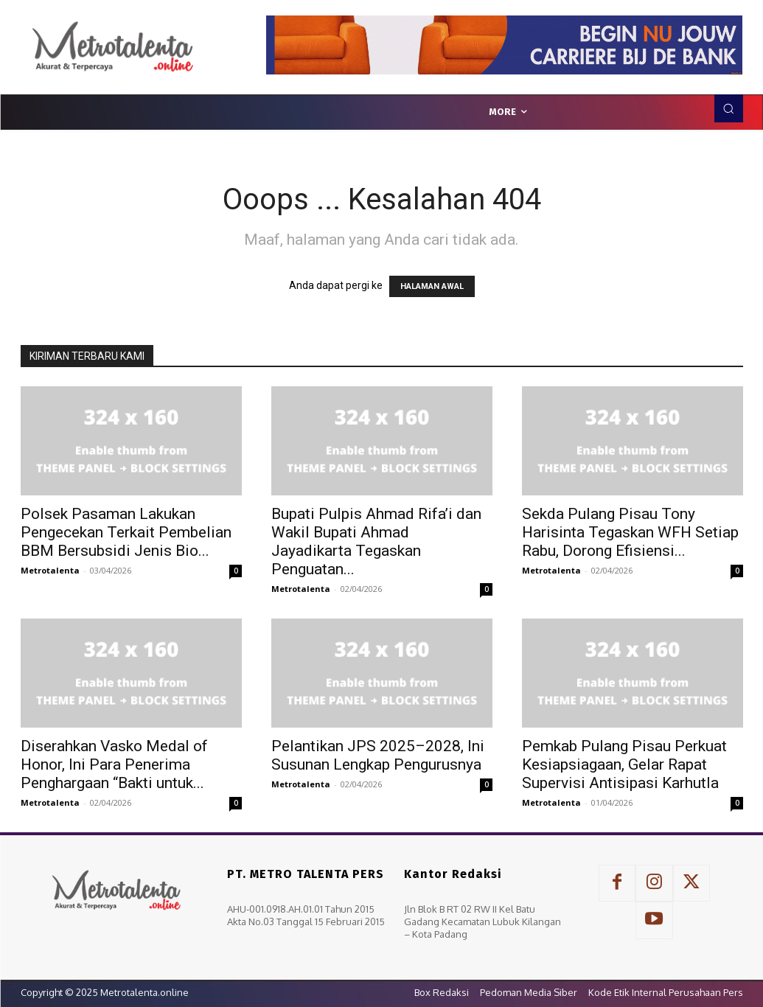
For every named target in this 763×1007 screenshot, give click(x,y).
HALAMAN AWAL (432, 286)
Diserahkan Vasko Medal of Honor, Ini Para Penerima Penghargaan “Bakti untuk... (114, 764)
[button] (728, 108)
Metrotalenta (50, 570)
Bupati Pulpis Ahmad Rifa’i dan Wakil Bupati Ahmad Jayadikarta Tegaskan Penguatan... (376, 541)
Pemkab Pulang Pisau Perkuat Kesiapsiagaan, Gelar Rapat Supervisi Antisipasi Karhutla (624, 764)
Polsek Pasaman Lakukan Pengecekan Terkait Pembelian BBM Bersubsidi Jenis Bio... (126, 532)
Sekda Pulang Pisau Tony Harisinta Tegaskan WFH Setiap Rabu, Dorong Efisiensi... (630, 532)
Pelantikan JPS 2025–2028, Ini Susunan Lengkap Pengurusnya (377, 755)
